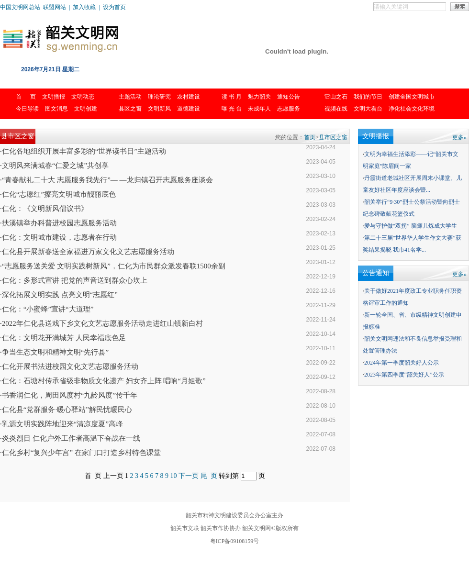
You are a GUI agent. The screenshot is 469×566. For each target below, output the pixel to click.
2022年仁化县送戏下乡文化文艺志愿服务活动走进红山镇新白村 (102, 323)
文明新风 (159, 108)
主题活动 (130, 96)
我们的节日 (368, 96)
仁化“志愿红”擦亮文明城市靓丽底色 (59, 194)
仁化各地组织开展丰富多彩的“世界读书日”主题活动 (84, 151)
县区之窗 (130, 108)
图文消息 (56, 108)
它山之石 (335, 96)
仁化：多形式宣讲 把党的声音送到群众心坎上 (74, 280)
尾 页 (209, 475)
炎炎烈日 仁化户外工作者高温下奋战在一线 (71, 438)
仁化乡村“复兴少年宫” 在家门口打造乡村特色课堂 (81, 452)
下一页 (189, 475)
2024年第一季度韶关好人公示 (401, 362)
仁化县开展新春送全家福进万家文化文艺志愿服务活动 (88, 251)
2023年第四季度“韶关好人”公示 (404, 374)
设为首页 (114, 7)
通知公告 (288, 96)
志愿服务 (288, 108)
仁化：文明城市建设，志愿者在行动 (59, 237)
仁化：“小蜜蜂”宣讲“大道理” (48, 309)
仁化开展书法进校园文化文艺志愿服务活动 (70, 366)
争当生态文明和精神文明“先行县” (55, 352)
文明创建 (85, 108)
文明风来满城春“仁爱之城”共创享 (55, 165)
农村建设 (188, 96)
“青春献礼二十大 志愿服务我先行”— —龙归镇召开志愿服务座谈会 (107, 180)
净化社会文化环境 (412, 108)
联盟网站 (54, 7)
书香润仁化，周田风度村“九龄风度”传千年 (69, 395)
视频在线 (335, 108)
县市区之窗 (333, 137)
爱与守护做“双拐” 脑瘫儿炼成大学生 (410, 225)
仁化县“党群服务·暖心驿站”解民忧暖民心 (67, 409)
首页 (309, 137)
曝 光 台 (232, 108)
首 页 (26, 96)
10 (173, 475)
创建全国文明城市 (412, 96)
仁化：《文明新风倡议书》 (45, 208)
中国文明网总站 (20, 7)
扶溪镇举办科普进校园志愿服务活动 (59, 223)
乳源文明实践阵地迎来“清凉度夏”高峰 (62, 424)
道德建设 (188, 108)
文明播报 (53, 96)
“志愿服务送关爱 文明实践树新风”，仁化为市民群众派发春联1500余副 (113, 266)
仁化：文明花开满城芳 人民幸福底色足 (64, 338)
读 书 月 (232, 96)
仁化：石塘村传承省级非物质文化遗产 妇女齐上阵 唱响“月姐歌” (104, 381)
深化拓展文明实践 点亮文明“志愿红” (60, 295)
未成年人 (259, 108)
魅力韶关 (259, 96)
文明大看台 (368, 108)
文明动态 (82, 96)
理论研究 (159, 96)
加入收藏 (84, 7)
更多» (459, 137)
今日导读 (27, 108)
